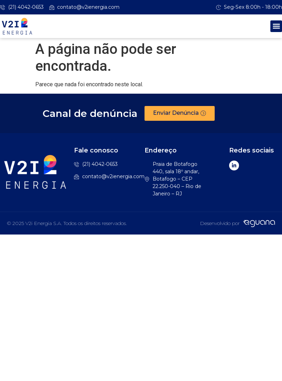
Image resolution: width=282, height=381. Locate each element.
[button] (276, 26)
